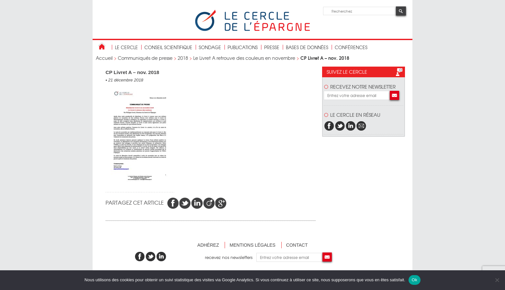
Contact (297, 245)
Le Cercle (126, 47)
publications (243, 47)
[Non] (497, 280)
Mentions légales (252, 245)
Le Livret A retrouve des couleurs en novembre (244, 58)
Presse (271, 47)
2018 (183, 58)
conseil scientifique (168, 47)
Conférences (351, 47)
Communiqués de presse (145, 58)
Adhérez (208, 245)
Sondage (210, 47)
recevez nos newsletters (230, 257)
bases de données (307, 47)
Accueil (104, 58)
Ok (414, 279)
